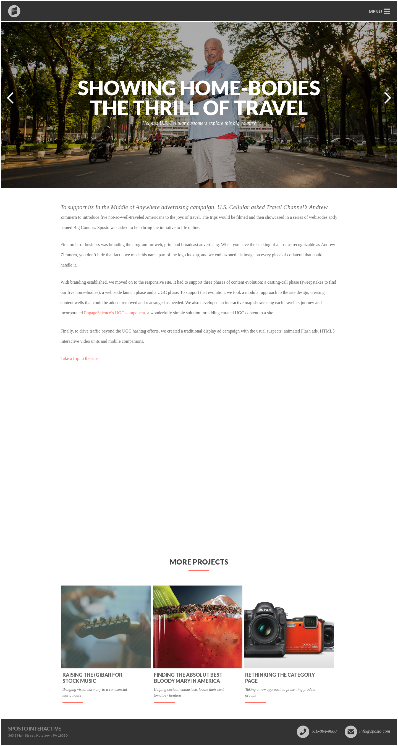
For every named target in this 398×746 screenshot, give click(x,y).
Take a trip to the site (79, 358)
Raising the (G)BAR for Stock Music (92, 678)
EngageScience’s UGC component (114, 312)
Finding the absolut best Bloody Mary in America (188, 678)
